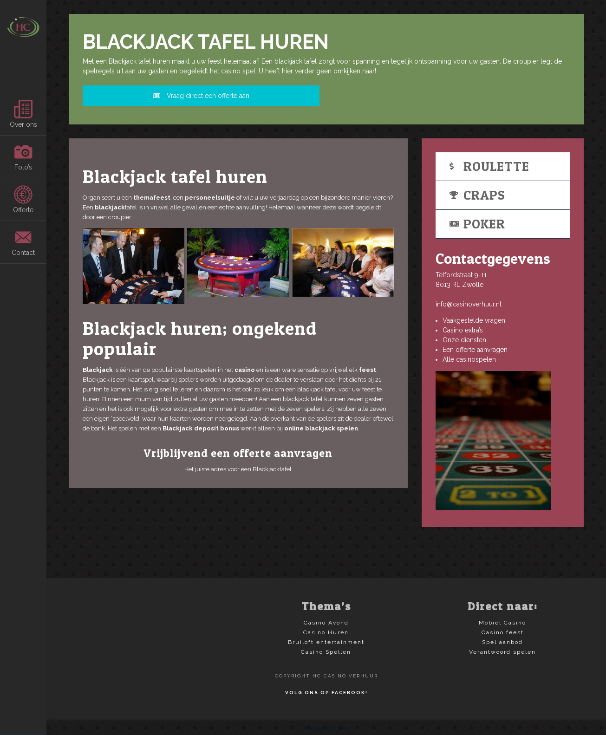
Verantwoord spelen (502, 652)
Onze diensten (464, 340)
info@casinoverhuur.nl (469, 304)
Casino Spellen (326, 652)
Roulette (489, 166)
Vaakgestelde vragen (474, 320)
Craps (477, 195)
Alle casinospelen (469, 359)
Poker (477, 224)
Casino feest (503, 632)
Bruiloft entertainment (326, 642)
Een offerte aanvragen (475, 349)
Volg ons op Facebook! (326, 692)
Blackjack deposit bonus (201, 428)
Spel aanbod (502, 642)
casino (245, 369)
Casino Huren (326, 632)
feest (367, 369)
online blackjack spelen (321, 428)
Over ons (23, 114)
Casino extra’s (463, 330)
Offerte (23, 199)
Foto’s (23, 157)
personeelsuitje (210, 197)
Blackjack (98, 369)
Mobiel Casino (502, 622)
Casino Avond (326, 622)
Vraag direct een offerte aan (201, 95)
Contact (23, 242)
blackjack (110, 207)
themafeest (151, 197)
